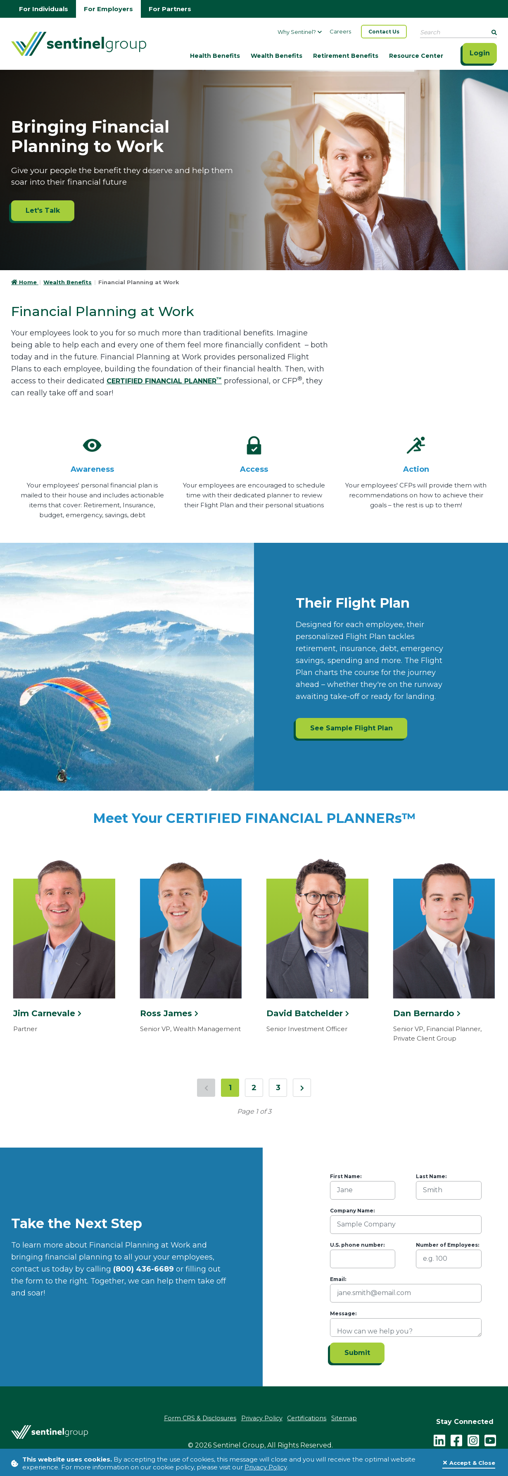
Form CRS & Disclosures (196, 1418)
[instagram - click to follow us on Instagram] (473, 1439)
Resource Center (416, 55)
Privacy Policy (266, 1467)
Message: (343, 1313)
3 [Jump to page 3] (278, 1087)
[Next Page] (302, 1088)
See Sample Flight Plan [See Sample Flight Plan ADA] (351, 728)
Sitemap (349, 1418)
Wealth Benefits (276, 55)
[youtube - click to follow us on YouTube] (490, 1439)
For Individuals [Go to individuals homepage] (43, 9)
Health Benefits (215, 55)
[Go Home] (78, 43)
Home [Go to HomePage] (24, 282)
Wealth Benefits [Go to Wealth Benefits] (67, 282)
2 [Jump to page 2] (254, 1087)
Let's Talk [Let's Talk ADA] (43, 210)
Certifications (309, 1418)
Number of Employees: (447, 1245)
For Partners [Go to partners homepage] (170, 9)
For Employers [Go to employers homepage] (108, 9)
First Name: (345, 1176)
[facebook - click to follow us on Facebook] (456, 1439)
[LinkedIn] (439, 1439)
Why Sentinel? (300, 32)
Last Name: (431, 1176)
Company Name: (352, 1210)
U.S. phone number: (357, 1245)
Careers (340, 31)
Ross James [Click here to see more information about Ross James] (169, 1013)
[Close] (468, 1463)
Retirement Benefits (345, 55)
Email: (338, 1279)
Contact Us (383, 32)
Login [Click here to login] (480, 53)
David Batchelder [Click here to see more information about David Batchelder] (307, 1013)
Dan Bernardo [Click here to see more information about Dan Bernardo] (427, 1013)
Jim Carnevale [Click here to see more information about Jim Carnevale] (47, 1013)
